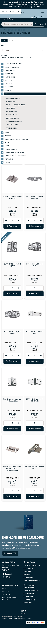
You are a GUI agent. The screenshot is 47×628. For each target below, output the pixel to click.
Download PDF (10, 553)
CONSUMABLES (10, 74)
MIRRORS (8, 136)
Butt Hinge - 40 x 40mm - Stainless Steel (12, 400)
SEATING (7, 162)
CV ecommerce (13, 618)
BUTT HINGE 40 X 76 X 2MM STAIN (34, 400)
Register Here (39, 17)
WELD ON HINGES (11, 128)
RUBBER (7, 146)
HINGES (7, 93)
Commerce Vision (25, 618)
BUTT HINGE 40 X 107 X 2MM (34, 332)
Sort (2, 45)
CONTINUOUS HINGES (13, 98)
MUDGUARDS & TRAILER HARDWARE (16, 139)
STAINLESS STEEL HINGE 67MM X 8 (12, 197)
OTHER (7, 142)
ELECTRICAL (8, 80)
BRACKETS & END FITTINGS (13, 64)
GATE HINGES (10, 108)
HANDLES (8, 90)
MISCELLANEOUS (11, 115)
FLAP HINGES (10, 101)
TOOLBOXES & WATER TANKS (14, 152)
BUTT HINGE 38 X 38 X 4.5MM (12, 265)
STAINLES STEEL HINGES (14, 121)
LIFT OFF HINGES (11, 111)
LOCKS (7, 132)
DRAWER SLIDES (10, 77)
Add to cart (13, 226)
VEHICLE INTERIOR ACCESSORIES (15, 156)
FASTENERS (9, 84)
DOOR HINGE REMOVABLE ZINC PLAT (34, 467)
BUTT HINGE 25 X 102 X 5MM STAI (34, 197)
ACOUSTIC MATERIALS (12, 67)
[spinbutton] (12, 220)
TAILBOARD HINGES (12, 125)
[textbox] (17, 24)
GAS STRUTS (9, 87)
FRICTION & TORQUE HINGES (15, 105)
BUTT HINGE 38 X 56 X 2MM (34, 265)
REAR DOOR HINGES (12, 118)
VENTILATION (9, 159)
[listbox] (22, 50)
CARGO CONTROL (10, 70)
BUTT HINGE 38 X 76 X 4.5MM (12, 332)
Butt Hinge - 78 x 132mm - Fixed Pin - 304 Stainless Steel (12, 468)
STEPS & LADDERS (11, 149)
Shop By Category (12, 11)
